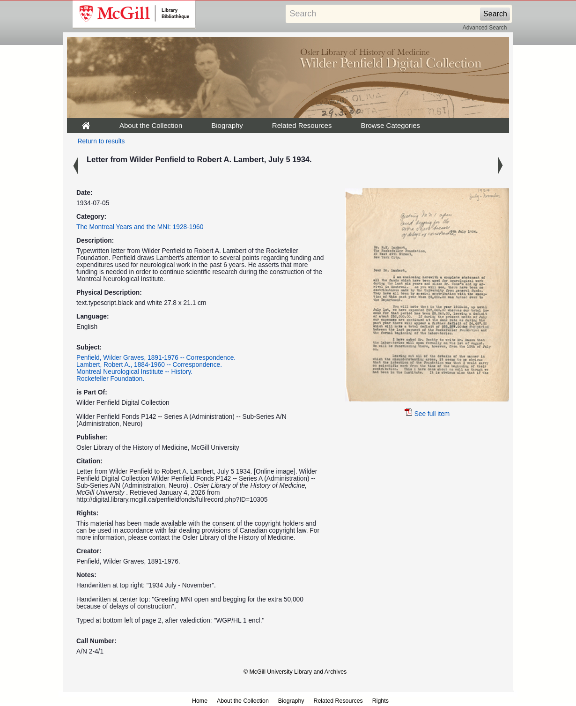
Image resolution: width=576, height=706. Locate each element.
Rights (380, 701)
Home (199, 701)
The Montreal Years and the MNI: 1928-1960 (139, 226)
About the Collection (150, 125)
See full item (427, 413)
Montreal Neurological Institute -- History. (134, 371)
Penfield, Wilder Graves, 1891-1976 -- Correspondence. (156, 357)
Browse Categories (390, 125)
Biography (227, 125)
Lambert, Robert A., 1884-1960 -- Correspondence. (149, 364)
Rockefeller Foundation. (110, 378)
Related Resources (302, 125)
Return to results (101, 141)
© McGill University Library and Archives (295, 672)
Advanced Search (485, 27)
